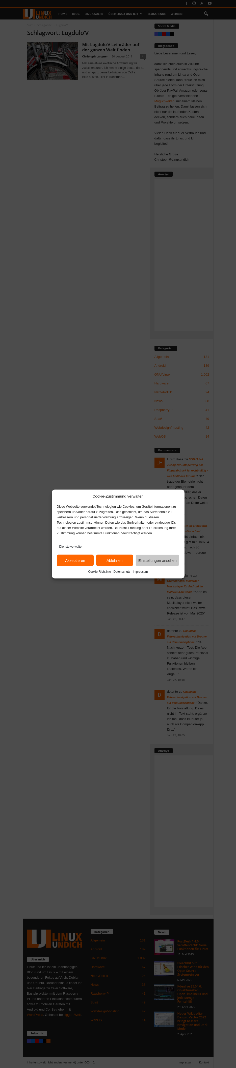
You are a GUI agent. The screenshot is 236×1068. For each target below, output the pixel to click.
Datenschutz (122, 571)
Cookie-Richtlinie (99, 571)
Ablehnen (114, 560)
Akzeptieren (75, 560)
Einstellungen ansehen (157, 560)
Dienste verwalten (71, 546)
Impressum (140, 571)
